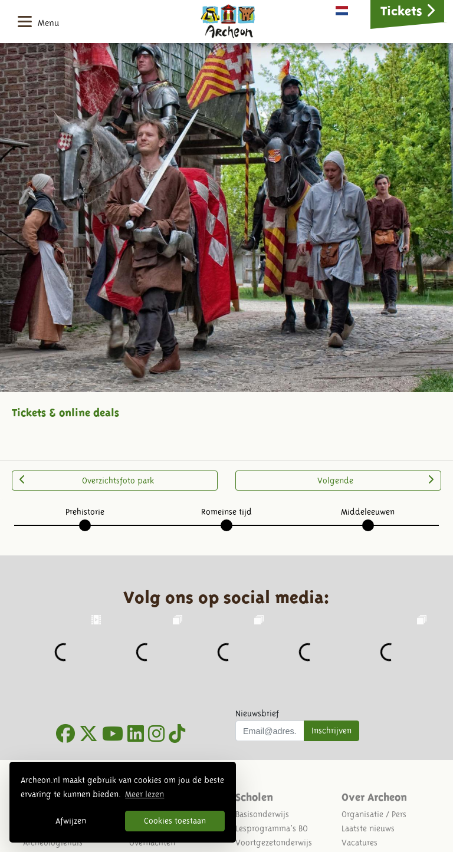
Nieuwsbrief (257, 713)
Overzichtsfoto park (86, 480)
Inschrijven (331, 730)
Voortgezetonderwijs (273, 842)
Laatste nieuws (368, 828)
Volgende (375, 480)
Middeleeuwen (368, 512)
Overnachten (152, 842)
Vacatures (360, 842)
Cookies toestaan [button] (175, 820)
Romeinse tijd (226, 512)
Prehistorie (84, 512)
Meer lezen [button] (144, 794)
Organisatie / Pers (374, 814)
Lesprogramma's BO (271, 828)
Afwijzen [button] (70, 820)
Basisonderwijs (262, 814)
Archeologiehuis (53, 842)
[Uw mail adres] (269, 731)
